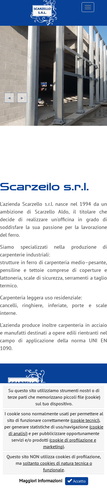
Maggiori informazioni (40, 480)
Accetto (76, 481)
